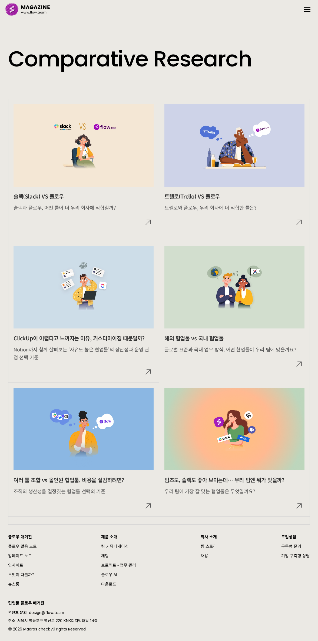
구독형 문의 (291, 546)
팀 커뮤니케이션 (115, 546)
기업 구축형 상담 (295, 555)
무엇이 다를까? (21, 574)
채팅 (105, 555)
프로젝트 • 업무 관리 (118, 565)
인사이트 (15, 565)
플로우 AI (109, 574)
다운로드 (108, 584)
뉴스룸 (13, 584)
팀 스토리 (209, 546)
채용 (204, 555)
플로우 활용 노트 (22, 546)
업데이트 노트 (20, 555)
